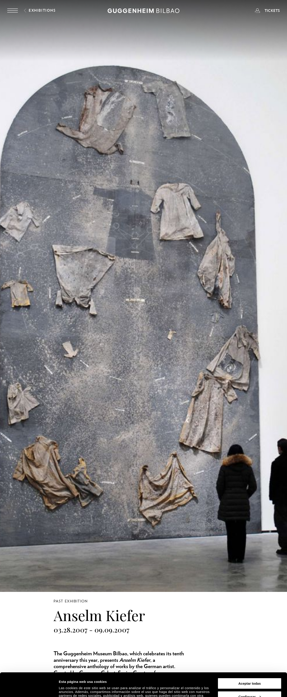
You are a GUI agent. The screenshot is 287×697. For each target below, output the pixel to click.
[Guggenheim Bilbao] (143, 11)
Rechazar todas (249, 686)
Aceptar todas (249, 660)
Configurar (249, 673)
